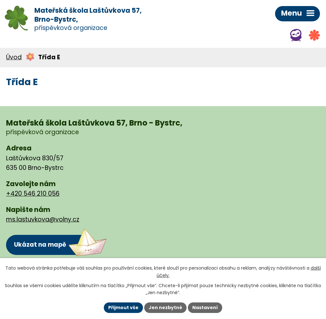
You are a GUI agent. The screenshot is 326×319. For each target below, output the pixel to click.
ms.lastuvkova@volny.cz (42, 219)
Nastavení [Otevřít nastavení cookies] (205, 307)
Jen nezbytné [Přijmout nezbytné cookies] (165, 307)
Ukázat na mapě (40, 244)
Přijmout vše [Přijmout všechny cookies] (123, 307)
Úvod (14, 57)
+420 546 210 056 (33, 193)
